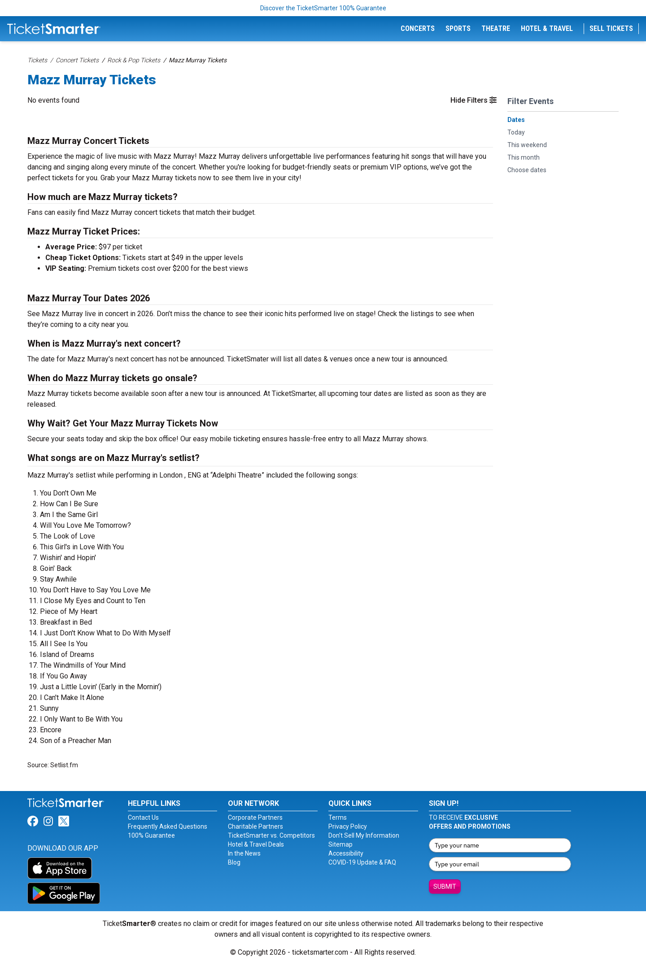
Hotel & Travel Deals (256, 844)
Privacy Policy (347, 826)
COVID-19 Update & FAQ (362, 862)
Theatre (495, 28)
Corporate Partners (255, 817)
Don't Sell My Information (363, 835)
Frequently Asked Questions (167, 826)
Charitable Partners (255, 826)
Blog (234, 862)
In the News (244, 853)
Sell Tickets (611, 28)
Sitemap (340, 844)
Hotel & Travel (547, 28)
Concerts (418, 28)
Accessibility (345, 853)
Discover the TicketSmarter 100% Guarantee (323, 8)
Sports (458, 28)
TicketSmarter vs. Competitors (271, 835)
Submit (444, 886)
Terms (337, 817)
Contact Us (143, 817)
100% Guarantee (151, 835)
